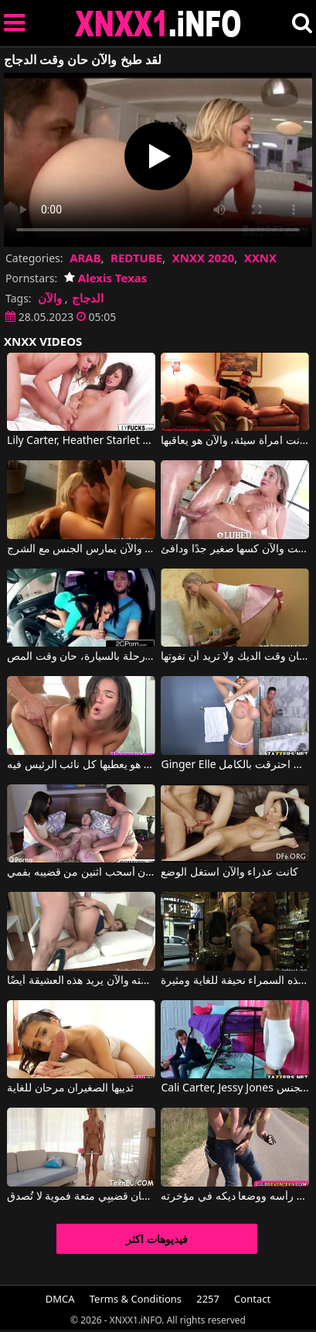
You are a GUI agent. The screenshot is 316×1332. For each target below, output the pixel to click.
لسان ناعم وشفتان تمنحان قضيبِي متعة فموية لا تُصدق (81, 1196)
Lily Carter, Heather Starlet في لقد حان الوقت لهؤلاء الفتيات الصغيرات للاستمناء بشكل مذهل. (81, 441)
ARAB (85, 257)
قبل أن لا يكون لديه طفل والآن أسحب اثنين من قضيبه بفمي (81, 872)
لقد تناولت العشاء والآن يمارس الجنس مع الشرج (81, 549)
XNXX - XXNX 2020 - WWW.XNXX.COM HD (158, 23)
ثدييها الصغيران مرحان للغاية (70, 1088)
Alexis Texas (105, 277)
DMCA (60, 1299)
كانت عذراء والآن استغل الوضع (229, 872)
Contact (252, 1299)
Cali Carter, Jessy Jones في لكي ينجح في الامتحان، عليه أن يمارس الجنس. (235, 1088)
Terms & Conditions (136, 1299)
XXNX (260, 257)
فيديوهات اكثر (157, 1238)
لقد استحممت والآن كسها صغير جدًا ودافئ (235, 549)
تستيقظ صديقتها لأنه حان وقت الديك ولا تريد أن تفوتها (235, 657)
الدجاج (88, 298)
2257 (207, 1299)
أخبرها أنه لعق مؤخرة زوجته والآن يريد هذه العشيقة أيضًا (81, 981)
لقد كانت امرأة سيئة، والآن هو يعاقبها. (235, 441)
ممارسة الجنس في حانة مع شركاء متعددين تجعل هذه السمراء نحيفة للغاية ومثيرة (235, 981)
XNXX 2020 (203, 257)
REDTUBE (136, 257)
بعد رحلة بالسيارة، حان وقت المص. (81, 657)
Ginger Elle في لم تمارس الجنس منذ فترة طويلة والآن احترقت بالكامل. (235, 765)
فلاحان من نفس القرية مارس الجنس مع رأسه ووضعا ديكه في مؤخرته (235, 1196)
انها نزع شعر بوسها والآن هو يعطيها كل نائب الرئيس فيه (81, 765)
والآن (50, 298)
